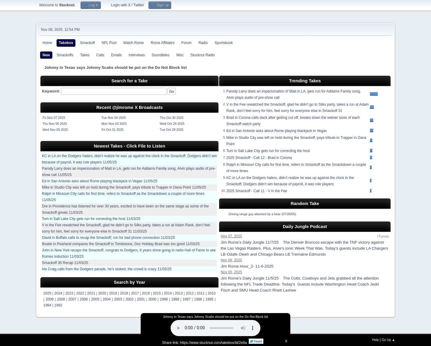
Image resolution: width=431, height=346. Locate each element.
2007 (73, 299)
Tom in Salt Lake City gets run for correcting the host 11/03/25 (91, 219)
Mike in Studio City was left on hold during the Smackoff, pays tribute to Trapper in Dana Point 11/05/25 (124, 187)
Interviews (137, 55)
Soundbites (160, 55)
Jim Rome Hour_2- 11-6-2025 (249, 266)
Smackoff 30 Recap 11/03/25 (65, 263)
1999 (164, 299)
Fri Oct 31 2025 (112, 129)
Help (375, 340)
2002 (129, 299)
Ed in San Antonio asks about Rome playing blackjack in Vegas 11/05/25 (99, 181)
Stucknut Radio (203, 55)
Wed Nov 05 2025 (55, 129)
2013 (179, 293)
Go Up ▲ (388, 340)
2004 (107, 299)
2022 (80, 293)
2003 (118, 299)
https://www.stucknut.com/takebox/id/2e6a (213, 343)
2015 (157, 293)
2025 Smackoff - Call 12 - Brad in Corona (259, 158)
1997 (187, 299)
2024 (58, 293)
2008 (61, 299)
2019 (113, 293)
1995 (209, 299)
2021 (91, 293)
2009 (49, 299)
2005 (95, 299)
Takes (84, 55)
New (46, 55)
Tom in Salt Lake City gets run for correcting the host (268, 151)
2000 (152, 299)
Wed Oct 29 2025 (172, 123)
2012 (190, 293)
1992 (58, 305)
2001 (141, 299)
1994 (47, 305)
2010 (212, 293)
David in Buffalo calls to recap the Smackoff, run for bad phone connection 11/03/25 (108, 238)
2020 (102, 293)
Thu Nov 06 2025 (55, 123)
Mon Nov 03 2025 (114, 123)
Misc (180, 55)
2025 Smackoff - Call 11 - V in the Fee (256, 191)
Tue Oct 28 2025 (171, 129)
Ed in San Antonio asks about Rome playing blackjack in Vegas (276, 131)
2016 (146, 293)
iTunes (383, 236)
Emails (116, 55)
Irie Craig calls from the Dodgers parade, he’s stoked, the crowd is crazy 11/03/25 (107, 269)
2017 (135, 293)
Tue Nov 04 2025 (113, 117)
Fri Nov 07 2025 (54, 117)
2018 (124, 293)
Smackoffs (65, 55)
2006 (84, 299)
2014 (168, 293)
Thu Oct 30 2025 (171, 117)
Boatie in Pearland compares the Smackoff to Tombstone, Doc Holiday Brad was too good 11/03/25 (121, 244)
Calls (100, 55)
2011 (201, 293)
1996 (198, 299)
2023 (69, 293)
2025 (47, 293)
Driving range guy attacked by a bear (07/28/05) (262, 214)
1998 (175, 299)
